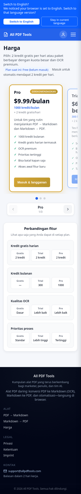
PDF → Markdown (15, 415)
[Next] (68, 209)
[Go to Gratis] (44, 198)
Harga (7, 427)
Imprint (8, 455)
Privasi (8, 443)
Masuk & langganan (32, 182)
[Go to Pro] (36, 198)
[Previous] (13, 209)
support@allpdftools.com (22, 471)
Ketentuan (10, 449)
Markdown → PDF (15, 421)
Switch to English (21, 21)
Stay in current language (59, 21)
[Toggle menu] (73, 34)
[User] (63, 34)
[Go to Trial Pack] (41, 198)
